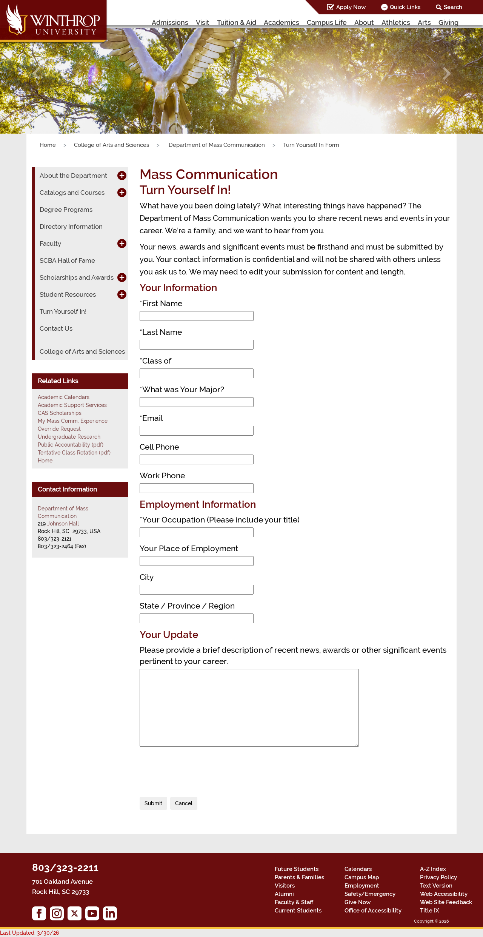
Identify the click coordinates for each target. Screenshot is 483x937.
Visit (202, 22)
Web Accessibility (444, 894)
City (147, 577)
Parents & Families (299, 877)
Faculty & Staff (294, 902)
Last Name (161, 332)
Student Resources (68, 294)
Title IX (429, 910)
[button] (36, 73)
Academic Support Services (72, 405)
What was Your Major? (182, 389)
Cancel (183, 803)
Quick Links (405, 7)
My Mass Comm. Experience (73, 421)
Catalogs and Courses (72, 192)
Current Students (298, 910)
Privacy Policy (438, 877)
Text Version (436, 885)
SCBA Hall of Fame (67, 260)
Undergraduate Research (69, 437)
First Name (161, 303)
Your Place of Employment (189, 548)
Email (151, 418)
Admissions (170, 22)
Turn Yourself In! (63, 311)
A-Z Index (433, 869)
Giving (448, 22)
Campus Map (362, 877)
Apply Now (351, 7)
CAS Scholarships (60, 413)
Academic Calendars (63, 397)
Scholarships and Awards (77, 277)
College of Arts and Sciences (111, 145)
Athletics (395, 22)
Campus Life (327, 22)
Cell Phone (159, 447)
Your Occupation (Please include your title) (220, 519)
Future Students (296, 869)
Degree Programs (66, 209)
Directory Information (71, 226)
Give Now (358, 902)
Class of (155, 360)
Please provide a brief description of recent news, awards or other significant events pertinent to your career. (293, 655)
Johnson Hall (63, 524)
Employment (362, 885)
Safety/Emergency (370, 894)
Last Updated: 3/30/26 (29, 933)
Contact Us (56, 328)
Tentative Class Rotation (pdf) (74, 453)
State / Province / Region (187, 605)
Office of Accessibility (373, 910)
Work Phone (162, 475)
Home (48, 145)
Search (453, 7)
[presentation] (197, 769)
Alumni (284, 894)
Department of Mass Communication (216, 145)
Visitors (285, 885)
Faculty (50, 243)
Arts (424, 22)
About (364, 22)
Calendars (358, 869)
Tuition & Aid (236, 22)
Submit (153, 803)
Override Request (59, 429)
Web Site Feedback (446, 902)
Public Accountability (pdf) (70, 445)
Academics (281, 22)
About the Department (73, 175)
